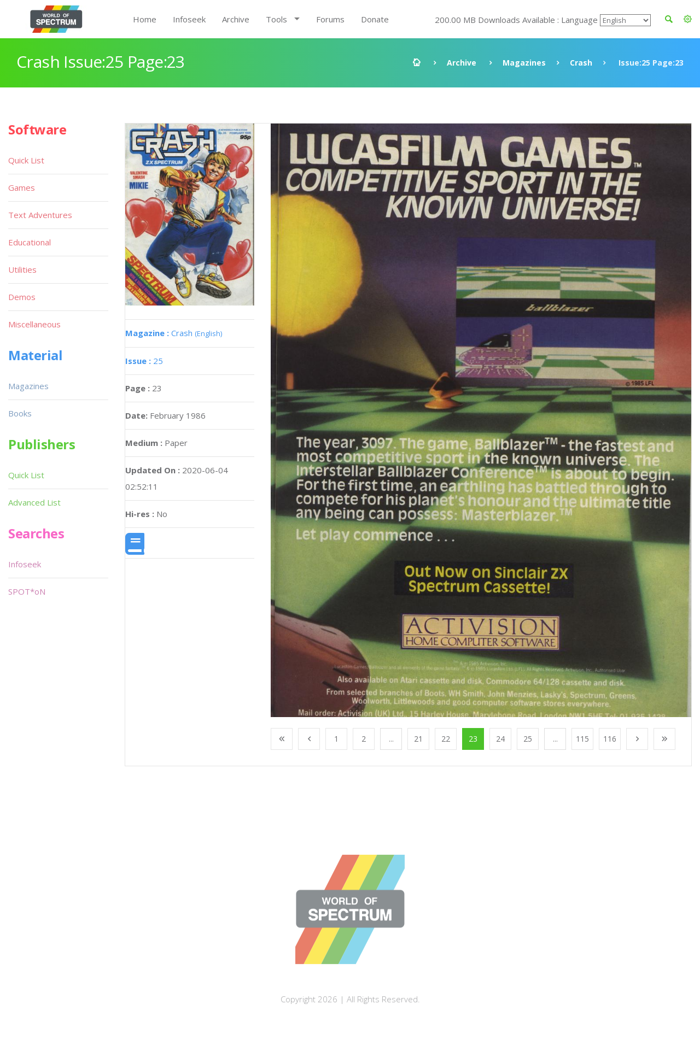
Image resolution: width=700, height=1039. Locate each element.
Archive (235, 19)
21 (418, 738)
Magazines (524, 62)
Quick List (26, 160)
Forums (330, 19)
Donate (375, 19)
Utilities (22, 269)
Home (144, 19)
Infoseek (189, 19)
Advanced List (34, 502)
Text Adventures (40, 214)
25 (144, 360)
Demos (22, 296)
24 (500, 738)
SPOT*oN (26, 591)
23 (473, 738)
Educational (29, 242)
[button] (688, 19)
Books (20, 413)
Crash (581, 62)
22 (445, 738)
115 (582, 738)
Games (21, 187)
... (391, 738)
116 (609, 738)
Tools (276, 19)
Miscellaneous (34, 324)
